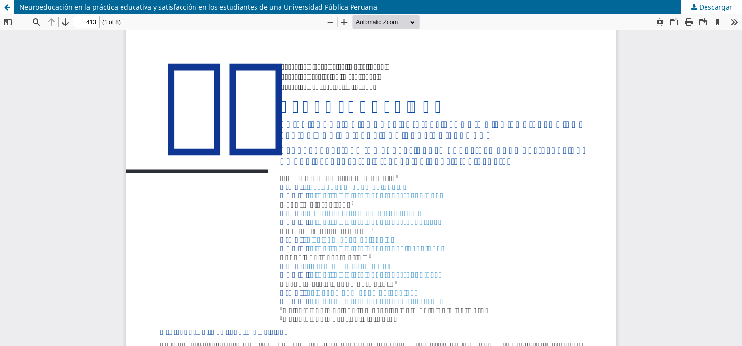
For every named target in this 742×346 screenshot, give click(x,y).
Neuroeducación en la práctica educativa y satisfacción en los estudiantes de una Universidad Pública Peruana (198, 7)
